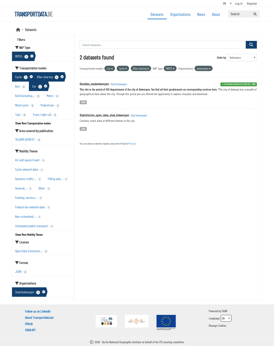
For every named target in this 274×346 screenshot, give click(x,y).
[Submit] (255, 14)
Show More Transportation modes (33, 123)
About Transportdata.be (39, 317)
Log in (239, 3)
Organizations (180, 14)
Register (252, 3)
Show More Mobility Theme (29, 234)
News (201, 14)
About (216, 14)
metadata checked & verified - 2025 (239, 84)
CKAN (224, 311)
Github (29, 324)
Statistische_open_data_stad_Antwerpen (104, 115)
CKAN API (30, 330)
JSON (83, 102)
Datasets (157, 14)
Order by (221, 57)
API (120, 143)
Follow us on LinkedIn (38, 311)
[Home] (18, 29)
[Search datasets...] (244, 14)
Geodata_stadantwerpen (94, 84)
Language (214, 318)
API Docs (131, 143)
